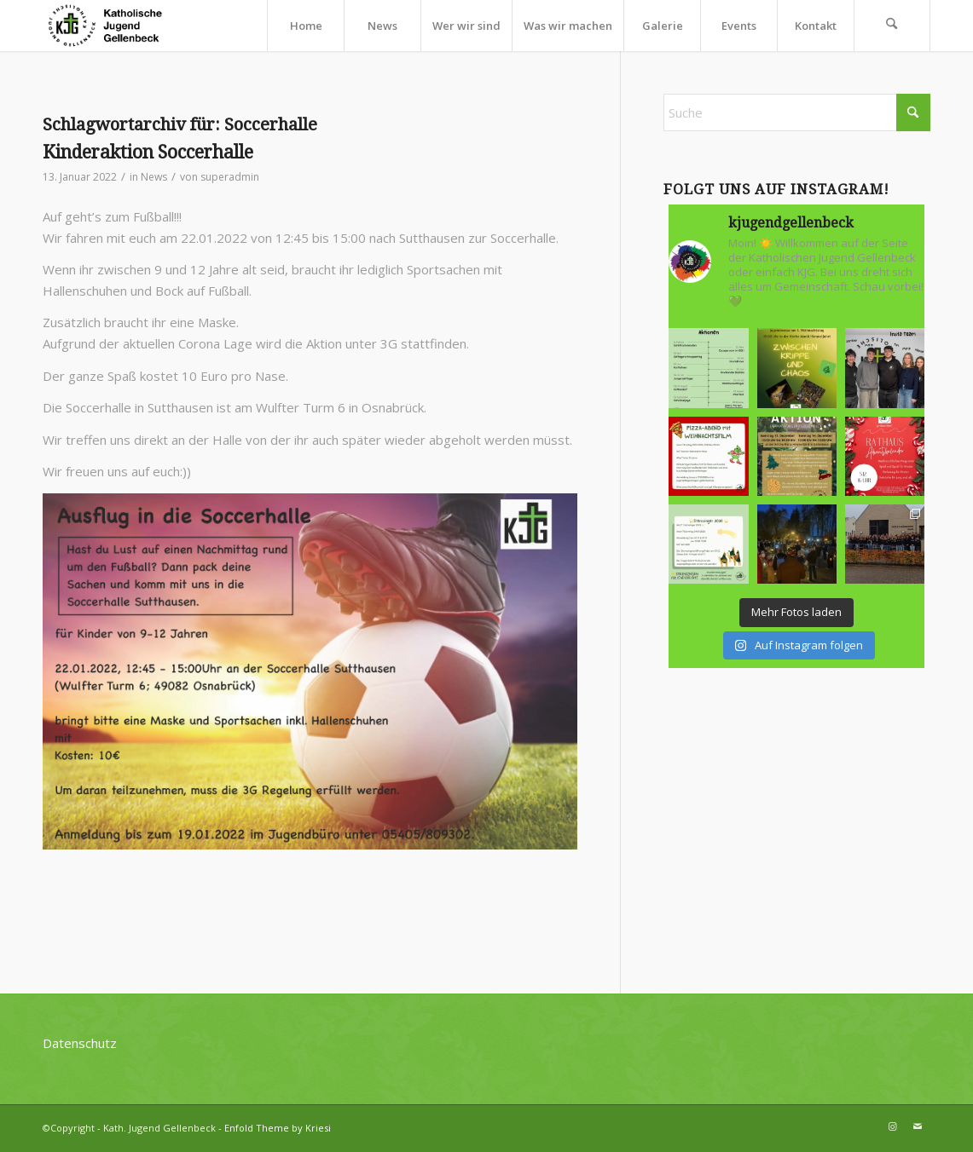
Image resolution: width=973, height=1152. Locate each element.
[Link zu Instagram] (892, 1126)
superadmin (229, 177)
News (154, 177)
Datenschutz (80, 1042)
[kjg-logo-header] (112, 25)
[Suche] (892, 25)
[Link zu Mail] (917, 1126)
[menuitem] (305, 25)
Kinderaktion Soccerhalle (148, 152)
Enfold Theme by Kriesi (277, 1127)
